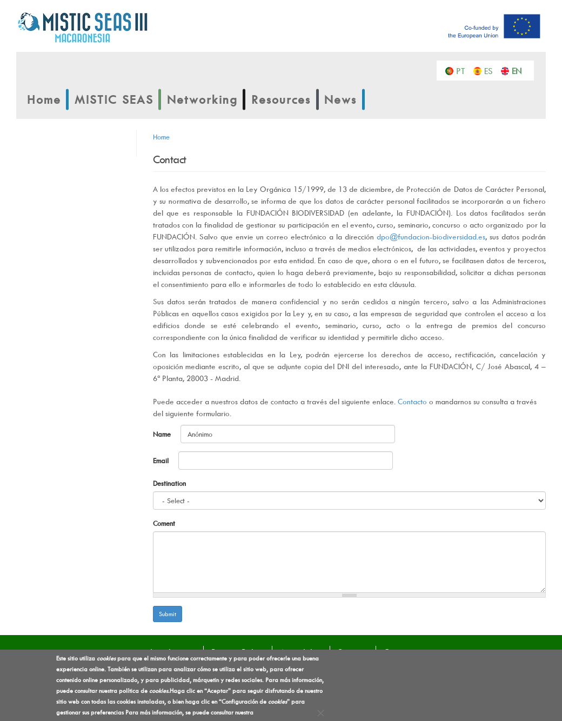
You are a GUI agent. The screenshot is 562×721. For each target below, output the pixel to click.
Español (491, 70)
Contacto (412, 401)
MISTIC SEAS (114, 99)
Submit (167, 614)
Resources (281, 99)
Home (44, 99)
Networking (202, 99)
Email (162, 460)
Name (163, 434)
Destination (169, 483)
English (519, 70)
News (340, 99)
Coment (164, 523)
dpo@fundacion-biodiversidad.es (431, 236)
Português (463, 70)
